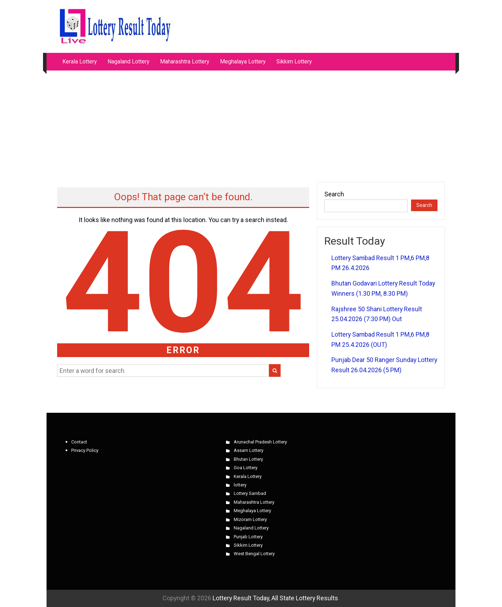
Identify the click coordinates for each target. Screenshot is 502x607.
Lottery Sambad (250, 493)
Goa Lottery (245, 467)
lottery (240, 485)
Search (334, 194)
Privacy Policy (84, 450)
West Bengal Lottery (254, 553)
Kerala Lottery (79, 61)
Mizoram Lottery (250, 519)
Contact (79, 441)
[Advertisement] (251, 122)
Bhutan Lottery (248, 459)
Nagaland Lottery (128, 61)
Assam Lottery (248, 450)
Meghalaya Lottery (243, 61)
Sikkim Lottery (294, 61)
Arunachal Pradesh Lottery (260, 441)
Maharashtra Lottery (184, 61)
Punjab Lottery (248, 536)
